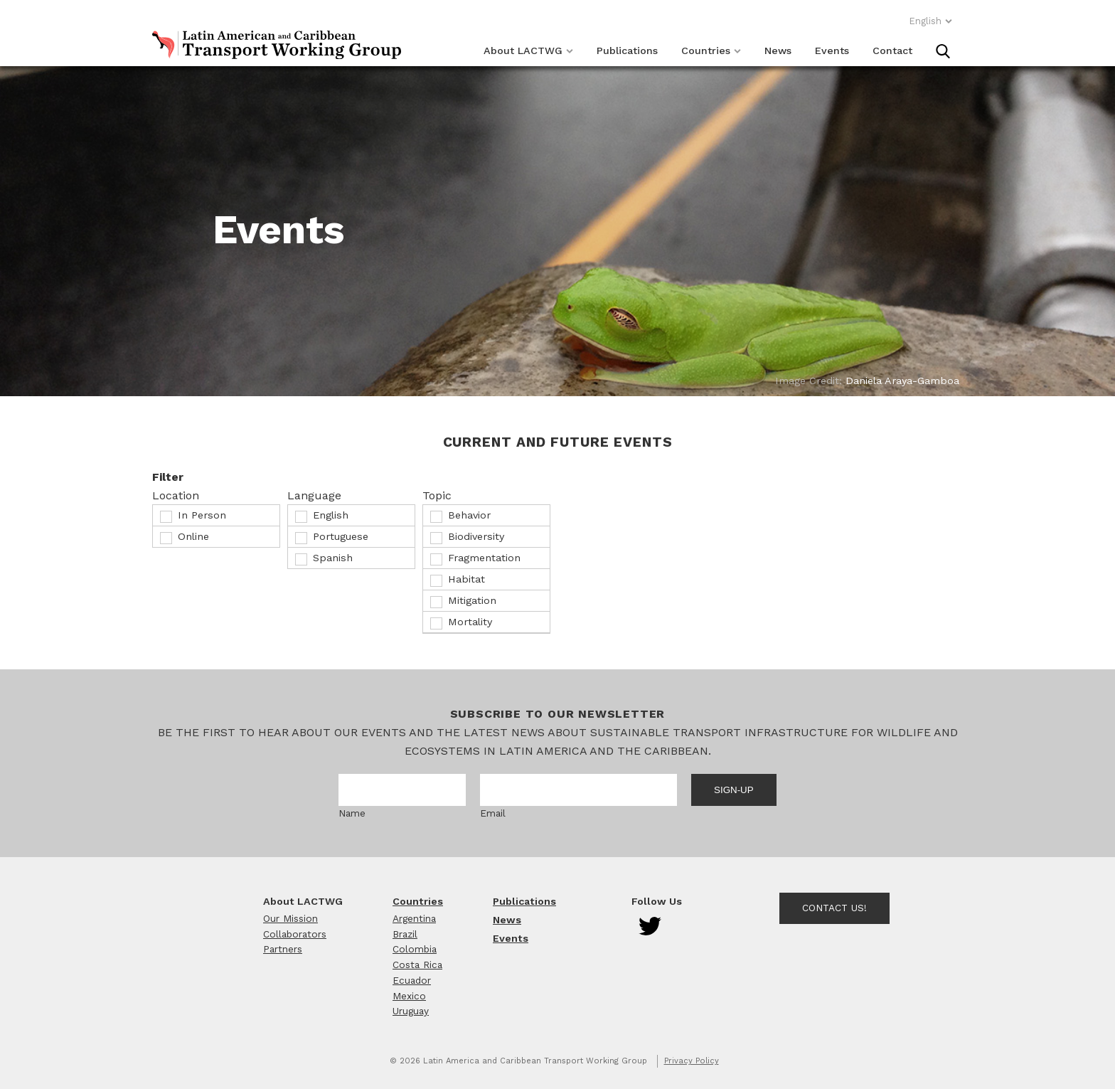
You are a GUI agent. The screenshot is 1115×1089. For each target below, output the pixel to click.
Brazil (405, 934)
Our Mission (290, 918)
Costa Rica (417, 964)
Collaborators (294, 934)
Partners (282, 949)
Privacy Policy (691, 1061)
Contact (892, 50)
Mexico (409, 996)
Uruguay (411, 1010)
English (930, 21)
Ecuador (412, 980)
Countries (711, 50)
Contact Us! (834, 907)
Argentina (414, 918)
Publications (627, 50)
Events (832, 50)
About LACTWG (528, 50)
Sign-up (734, 790)
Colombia (415, 949)
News (777, 50)
